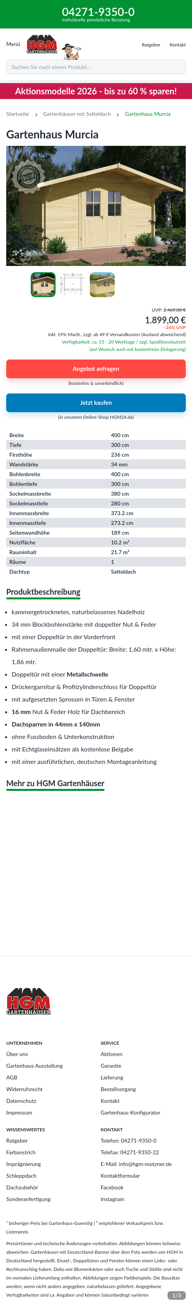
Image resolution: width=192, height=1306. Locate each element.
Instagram (112, 1199)
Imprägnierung (23, 1164)
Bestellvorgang (118, 1089)
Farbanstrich (21, 1152)
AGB (11, 1077)
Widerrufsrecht (24, 1089)
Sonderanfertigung (28, 1199)
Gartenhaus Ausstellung (34, 1065)
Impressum (19, 1112)
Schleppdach (21, 1175)
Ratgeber (17, 1140)
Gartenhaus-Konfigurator (131, 1112)
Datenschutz (21, 1100)
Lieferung (112, 1077)
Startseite (17, 113)
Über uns (17, 1054)
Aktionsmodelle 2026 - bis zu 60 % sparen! (96, 91)
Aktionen (111, 1054)
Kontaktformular (120, 1175)
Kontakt (110, 1100)
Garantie (111, 1065)
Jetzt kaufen (96, 402)
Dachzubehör (22, 1187)
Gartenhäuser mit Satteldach (77, 113)
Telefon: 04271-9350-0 (129, 1140)
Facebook (112, 1187)
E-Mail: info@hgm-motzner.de (136, 1164)
